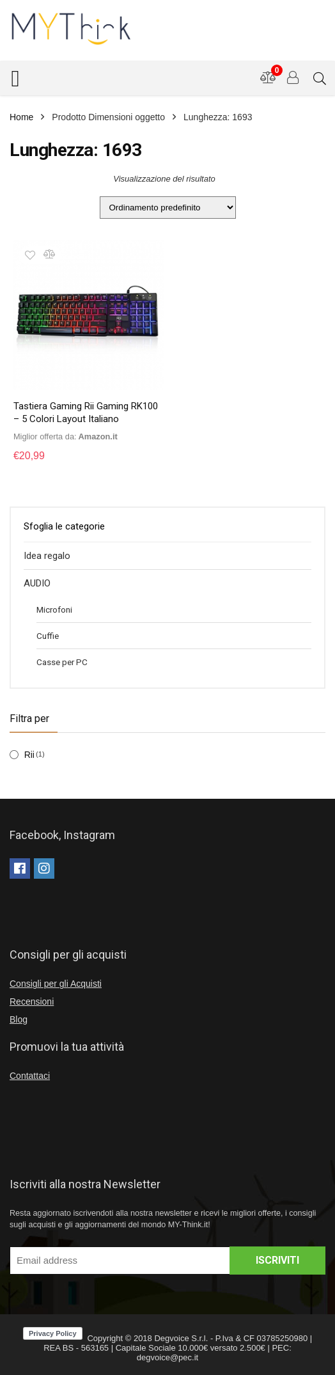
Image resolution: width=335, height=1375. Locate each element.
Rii (29, 755)
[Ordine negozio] (168, 207)
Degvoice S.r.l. (181, 1338)
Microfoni (54, 609)
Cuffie (47, 636)
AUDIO (37, 583)
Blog (18, 1019)
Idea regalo (47, 556)
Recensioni (32, 1001)
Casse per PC (62, 662)
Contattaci (30, 1076)
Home (21, 117)
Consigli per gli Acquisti (56, 983)
